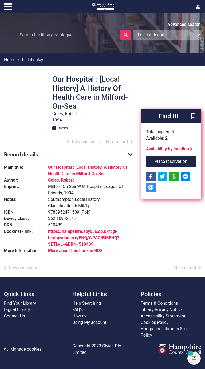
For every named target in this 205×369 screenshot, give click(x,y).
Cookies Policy (154, 322)
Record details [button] (21, 154)
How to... (80, 316)
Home (9, 59)
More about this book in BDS (75, 250)
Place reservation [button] (175, 161)
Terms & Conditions (159, 303)
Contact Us (14, 316)
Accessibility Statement (163, 316)
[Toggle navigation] (8, 6)
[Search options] (167, 35)
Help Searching (86, 303)
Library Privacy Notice (161, 309)
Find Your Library (20, 303)
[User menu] (198, 7)
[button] (193, 116)
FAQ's (77, 309)
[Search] (125, 35)
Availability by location (169, 148)
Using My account (89, 322)
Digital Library (17, 309)
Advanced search (183, 24)
